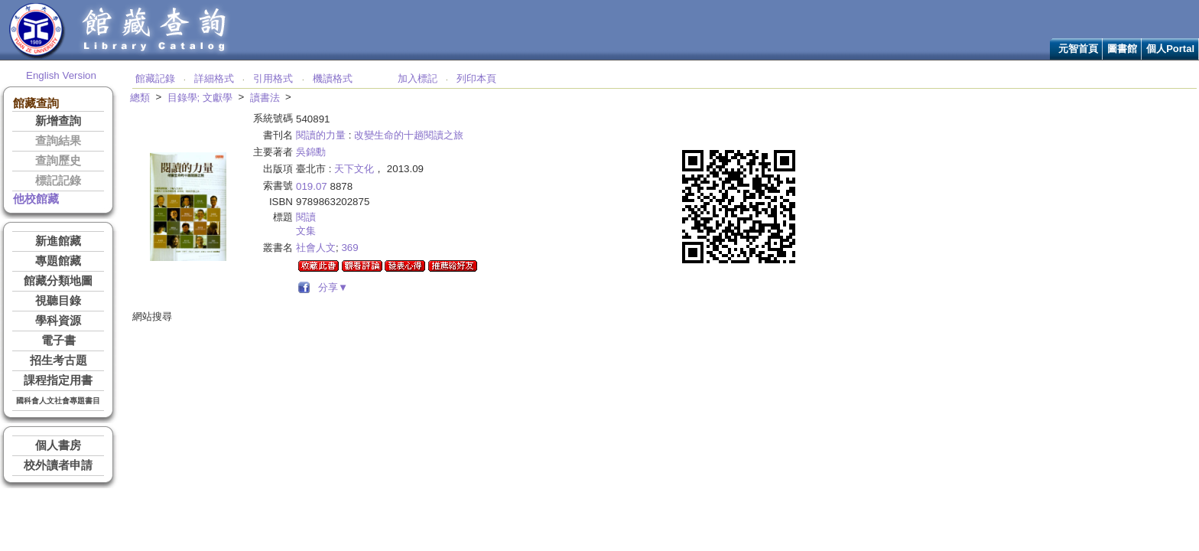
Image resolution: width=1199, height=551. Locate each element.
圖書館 (1122, 48)
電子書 (58, 340)
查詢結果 (58, 141)
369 (349, 247)
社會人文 (316, 247)
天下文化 (354, 168)
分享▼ (331, 287)
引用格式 (273, 78)
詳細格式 (214, 78)
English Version (61, 75)
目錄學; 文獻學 (199, 97)
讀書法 (265, 97)
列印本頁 (476, 78)
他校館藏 (36, 199)
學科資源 (58, 321)
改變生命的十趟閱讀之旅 (408, 135)
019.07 (311, 186)
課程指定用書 (58, 380)
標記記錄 (58, 180)
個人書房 (58, 445)
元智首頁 (1078, 48)
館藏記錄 (155, 78)
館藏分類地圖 (58, 281)
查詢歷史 (58, 161)
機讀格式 (333, 78)
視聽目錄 (58, 301)
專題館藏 (58, 261)
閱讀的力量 (321, 135)
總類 (140, 97)
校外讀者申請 (58, 465)
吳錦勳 (311, 152)
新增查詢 (58, 121)
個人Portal (1170, 48)
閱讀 (306, 217)
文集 (306, 230)
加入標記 (417, 78)
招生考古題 (58, 360)
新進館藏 (58, 241)
